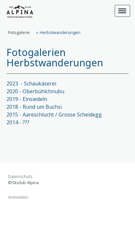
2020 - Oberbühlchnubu (35, 91)
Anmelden (18, 197)
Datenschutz (20, 176)
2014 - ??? (17, 122)
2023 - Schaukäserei (31, 83)
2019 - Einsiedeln (26, 99)
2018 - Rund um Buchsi (34, 106)
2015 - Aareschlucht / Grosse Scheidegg (54, 114)
